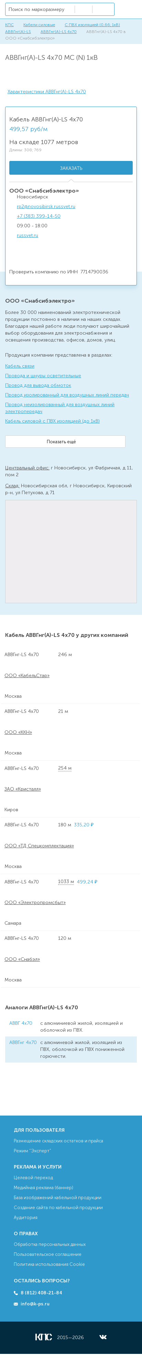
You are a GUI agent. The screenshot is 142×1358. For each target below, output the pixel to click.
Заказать (71, 168)
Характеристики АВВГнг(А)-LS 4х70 (47, 92)
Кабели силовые (39, 24)
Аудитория (25, 1217)
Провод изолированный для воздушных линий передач (67, 395)
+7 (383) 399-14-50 (39, 216)
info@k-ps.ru (35, 1303)
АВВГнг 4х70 (23, 1042)
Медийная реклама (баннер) (43, 1187)
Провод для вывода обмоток (38, 385)
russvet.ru (27, 235)
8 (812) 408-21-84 (41, 1292)
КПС (9, 24)
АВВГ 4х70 (20, 1023)
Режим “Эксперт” (32, 1150)
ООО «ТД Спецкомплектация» (39, 846)
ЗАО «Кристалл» (22, 789)
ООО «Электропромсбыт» (35, 902)
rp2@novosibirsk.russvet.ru (46, 206)
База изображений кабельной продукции (57, 1197)
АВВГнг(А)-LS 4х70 (59, 31)
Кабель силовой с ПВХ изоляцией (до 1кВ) (52, 421)
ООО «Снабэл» (22, 959)
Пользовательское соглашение (47, 1254)
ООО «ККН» (18, 732)
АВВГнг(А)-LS (18, 31)
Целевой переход (33, 1177)
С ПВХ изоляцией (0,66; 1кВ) (92, 24)
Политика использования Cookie (49, 1264)
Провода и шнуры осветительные (43, 376)
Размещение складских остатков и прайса (58, 1140)
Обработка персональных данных (50, 1244)
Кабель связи (19, 366)
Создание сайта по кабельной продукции (58, 1207)
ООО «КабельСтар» (27, 675)
